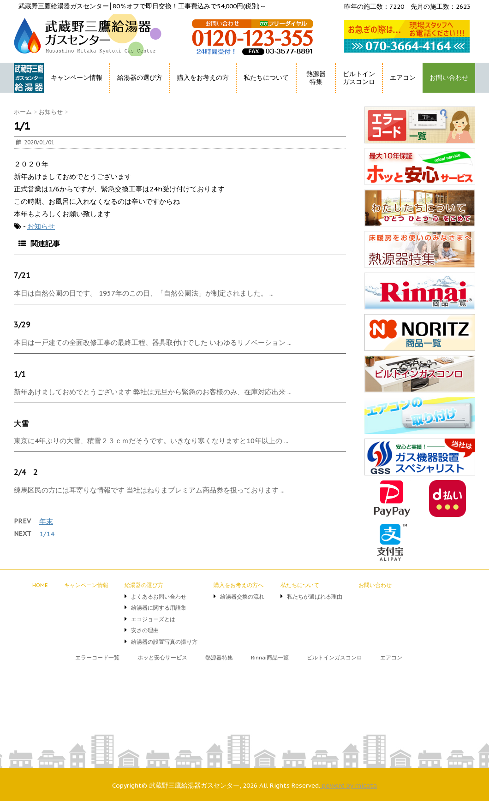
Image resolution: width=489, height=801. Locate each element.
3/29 (22, 324)
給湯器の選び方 (139, 77)
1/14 (46, 533)
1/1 (20, 374)
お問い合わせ (448, 77)
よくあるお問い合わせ (158, 596)
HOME (24, 94)
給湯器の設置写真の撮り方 (164, 641)
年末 (46, 521)
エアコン (403, 77)
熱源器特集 (316, 78)
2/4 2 (26, 472)
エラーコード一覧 (97, 657)
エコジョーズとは (153, 619)
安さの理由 (145, 630)
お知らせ (41, 226)
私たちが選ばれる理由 (314, 596)
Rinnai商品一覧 (270, 657)
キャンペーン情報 (76, 77)
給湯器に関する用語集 (158, 607)
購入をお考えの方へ (238, 584)
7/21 (22, 275)
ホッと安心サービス (162, 657)
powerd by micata (348, 785)
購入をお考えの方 (203, 77)
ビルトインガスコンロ (359, 78)
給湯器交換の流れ (242, 596)
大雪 (21, 423)
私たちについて (266, 77)
